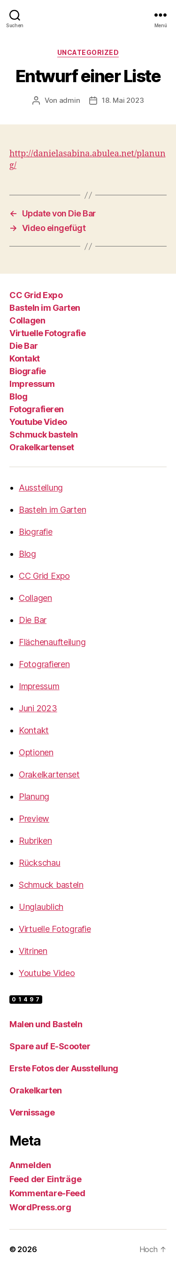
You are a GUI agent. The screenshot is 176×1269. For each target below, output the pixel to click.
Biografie (27, 371)
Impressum (32, 384)
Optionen (36, 752)
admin (69, 100)
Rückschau (40, 863)
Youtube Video (38, 422)
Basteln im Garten (44, 308)
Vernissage (32, 1112)
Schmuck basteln (43, 434)
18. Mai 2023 (123, 100)
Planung (34, 796)
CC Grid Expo (35, 295)
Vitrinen (33, 951)
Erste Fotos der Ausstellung (63, 1068)
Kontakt (24, 358)
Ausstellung (41, 487)
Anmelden (30, 1165)
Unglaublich (41, 907)
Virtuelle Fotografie (47, 333)
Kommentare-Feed (47, 1193)
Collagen (27, 320)
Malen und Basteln (45, 1024)
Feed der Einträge (45, 1179)
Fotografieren (36, 409)
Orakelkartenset (41, 447)
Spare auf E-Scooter (49, 1046)
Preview (34, 818)
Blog (18, 396)
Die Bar (23, 346)
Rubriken (35, 841)
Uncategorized (88, 52)
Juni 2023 (38, 708)
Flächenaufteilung (52, 642)
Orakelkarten (35, 1090)
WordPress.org (40, 1207)
